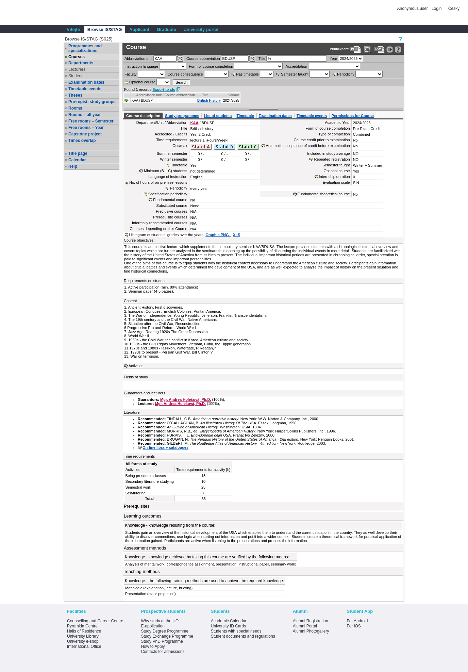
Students (76, 75)
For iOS (354, 626)
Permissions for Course (353, 116)
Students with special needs (236, 631)
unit (138, 58)
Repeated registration (332, 159)
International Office (84, 646)
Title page (77, 153)
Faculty (130, 74)
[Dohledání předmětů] (252, 58)
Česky (453, 8)
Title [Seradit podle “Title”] (205, 95)
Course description (143, 116)
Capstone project (85, 134)
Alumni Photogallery (311, 631)
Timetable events (84, 88)
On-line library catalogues (165, 447)
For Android (357, 621)
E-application (152, 626)
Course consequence (185, 74)
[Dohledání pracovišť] (180, 58)
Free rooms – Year (86, 127)
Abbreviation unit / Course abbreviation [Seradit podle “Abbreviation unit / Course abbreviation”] (165, 95)
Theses (75, 95)
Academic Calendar (229, 621)
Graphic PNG (217, 235)
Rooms (75, 108)
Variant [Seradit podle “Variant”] (233, 95)
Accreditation (296, 66)
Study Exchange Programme (167, 636)
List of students (218, 116)
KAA (194, 123)
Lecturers (76, 69)
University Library (83, 636)
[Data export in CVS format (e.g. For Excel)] (379, 49)
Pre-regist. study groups (92, 101)
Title (261, 58)
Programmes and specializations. (85, 48)
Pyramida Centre (82, 626)
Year (333, 58)
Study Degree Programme (164, 631)
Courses (76, 56)
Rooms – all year (84, 114)
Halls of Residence (84, 631)
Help (72, 166)
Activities (136, 366)
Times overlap (82, 140)
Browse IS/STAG (104, 29)
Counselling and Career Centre (95, 621)
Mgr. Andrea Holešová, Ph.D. (185, 399)
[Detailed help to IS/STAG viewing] (398, 49)
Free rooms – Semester (91, 121)
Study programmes (182, 116)
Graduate (166, 29)
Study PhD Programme (162, 641)
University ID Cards (228, 626)
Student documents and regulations (243, 636)
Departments (80, 63)
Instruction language (141, 66)
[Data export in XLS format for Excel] (367, 49)
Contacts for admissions (162, 651)
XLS (236, 235)
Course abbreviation (203, 58)
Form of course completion (211, 66)
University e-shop (83, 641)
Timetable (245, 116)
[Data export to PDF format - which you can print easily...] (355, 49)
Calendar (77, 160)
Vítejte (73, 29)
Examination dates (86, 82)
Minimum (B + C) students (165, 171)
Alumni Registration (310, 621)
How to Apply (153, 646)
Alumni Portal (305, 626)
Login (436, 8)
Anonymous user (413, 8)
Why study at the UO (160, 621)
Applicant (139, 29)
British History (209, 100)
